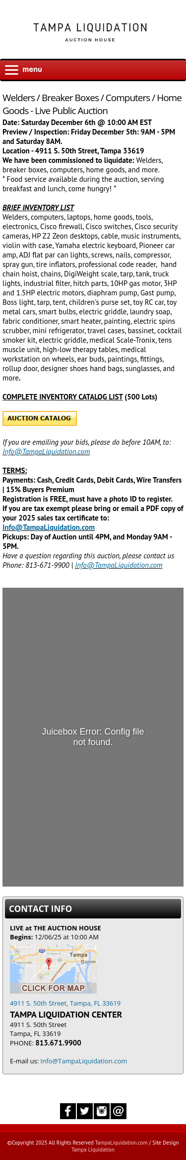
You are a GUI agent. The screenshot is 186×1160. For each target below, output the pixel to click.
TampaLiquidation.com (121, 1142)
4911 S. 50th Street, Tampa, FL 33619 (65, 999)
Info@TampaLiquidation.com (46, 451)
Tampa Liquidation (93, 1149)
